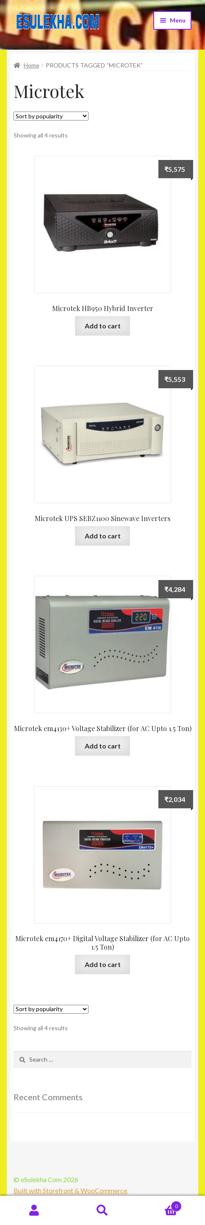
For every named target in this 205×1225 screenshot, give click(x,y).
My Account (34, 1210)
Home (31, 65)
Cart (159, 1204)
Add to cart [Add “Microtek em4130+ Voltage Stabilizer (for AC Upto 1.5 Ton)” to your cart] (103, 746)
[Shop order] (51, 116)
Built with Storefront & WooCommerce (70, 1190)
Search (102, 1210)
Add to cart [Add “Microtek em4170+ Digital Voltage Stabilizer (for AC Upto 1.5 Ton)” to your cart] (103, 964)
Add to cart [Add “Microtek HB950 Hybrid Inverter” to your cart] (103, 326)
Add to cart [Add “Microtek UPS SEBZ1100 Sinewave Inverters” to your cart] (103, 536)
